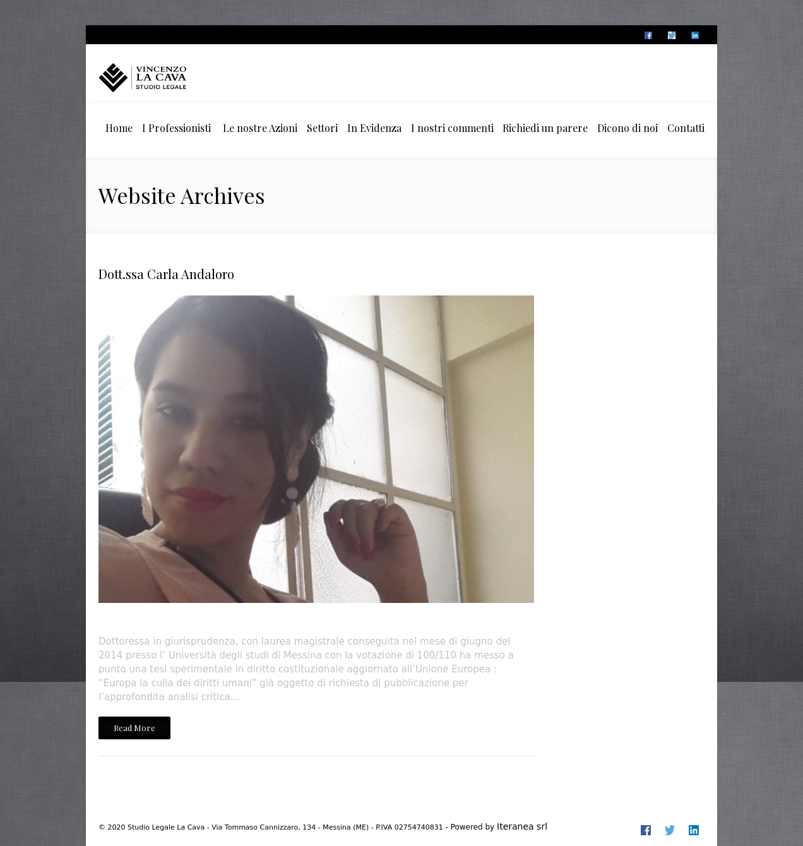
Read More (134, 727)
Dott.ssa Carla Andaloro (166, 273)
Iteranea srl (522, 826)
